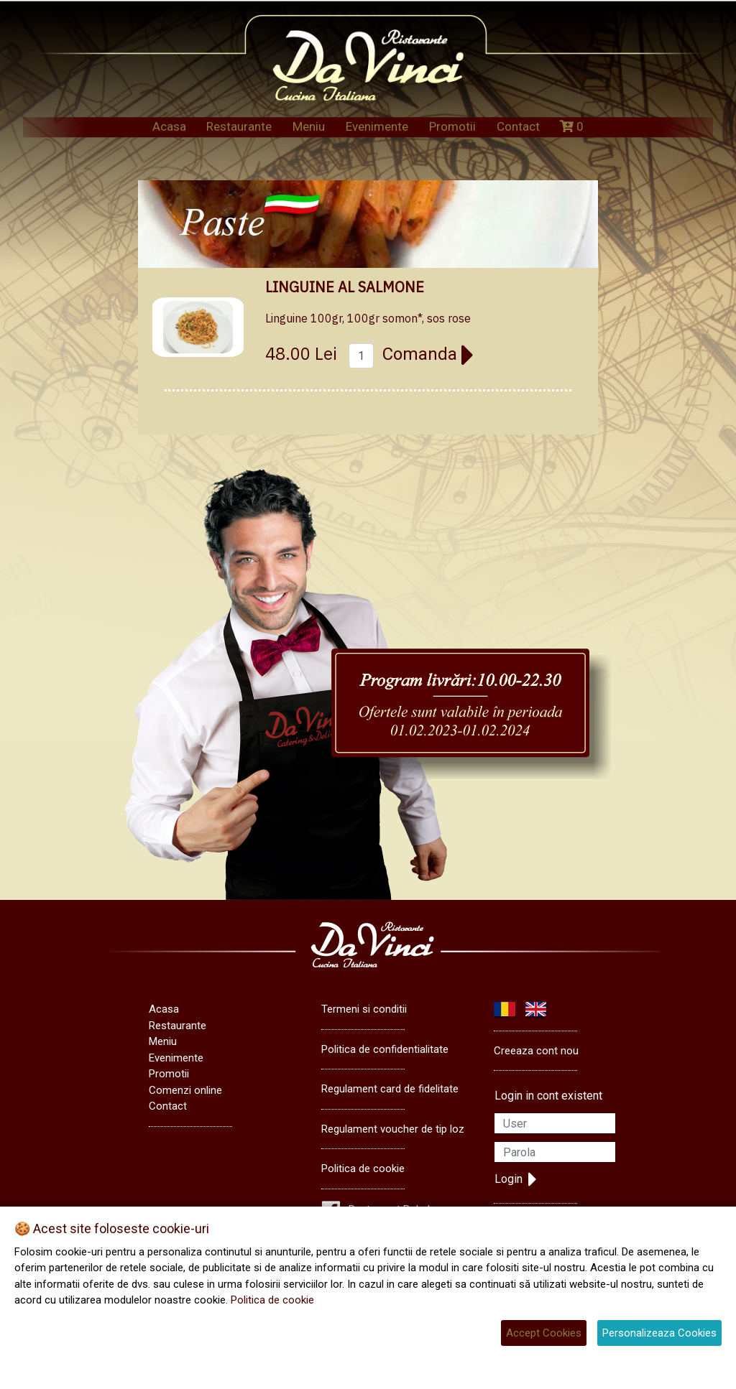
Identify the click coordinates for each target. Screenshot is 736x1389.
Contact (518, 126)
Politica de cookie (363, 1168)
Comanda (428, 354)
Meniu (309, 126)
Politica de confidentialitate (384, 1049)
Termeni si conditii (364, 1009)
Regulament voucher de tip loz (392, 1129)
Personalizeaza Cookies (659, 1333)
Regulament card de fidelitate (390, 1088)
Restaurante (239, 126)
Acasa (169, 126)
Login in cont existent (548, 1095)
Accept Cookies (543, 1333)
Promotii (452, 126)
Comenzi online (185, 1090)
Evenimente (377, 126)
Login (515, 1179)
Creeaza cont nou (536, 1050)
